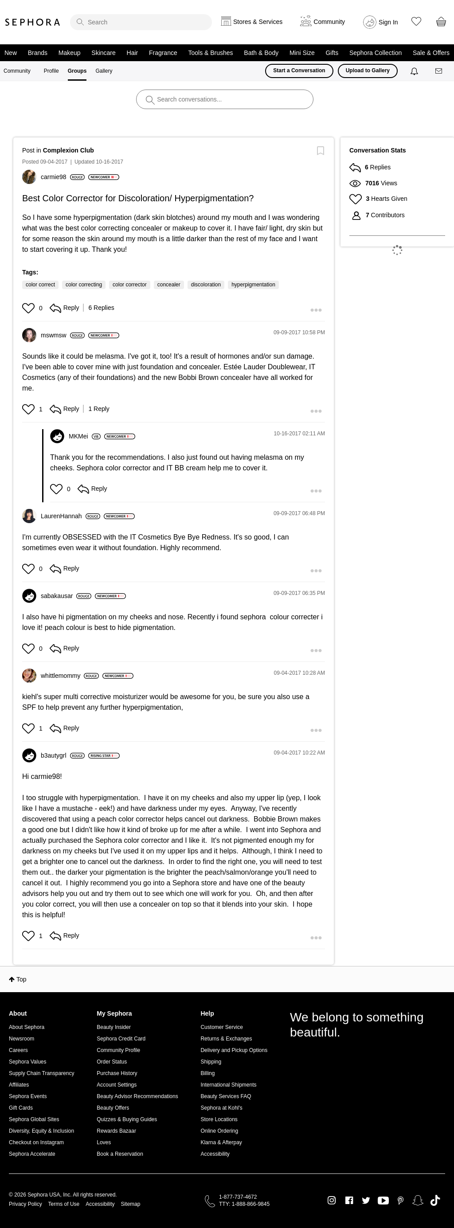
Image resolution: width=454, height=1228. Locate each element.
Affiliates (19, 1085)
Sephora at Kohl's (221, 1108)
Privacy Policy (25, 1204)
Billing (207, 1073)
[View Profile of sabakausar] (66, 596)
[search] (141, 22)
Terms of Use (64, 1204)
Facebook (349, 1200)
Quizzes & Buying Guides (127, 1119)
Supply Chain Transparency (41, 1073)
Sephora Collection (375, 52)
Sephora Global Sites (34, 1119)
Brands (37, 52)
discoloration (206, 285)
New (10, 52)
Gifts (331, 52)
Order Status (112, 1062)
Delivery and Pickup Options (233, 1050)
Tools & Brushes (210, 52)
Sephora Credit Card (121, 1039)
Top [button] (21, 979)
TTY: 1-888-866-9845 (244, 1204)
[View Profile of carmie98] (63, 177)
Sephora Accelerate (32, 1154)
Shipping (210, 1062)
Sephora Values (28, 1062)
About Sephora (26, 1027)
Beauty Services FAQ (225, 1096)
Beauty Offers (113, 1108)
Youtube (383, 1201)
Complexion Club (68, 150)
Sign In (388, 22)
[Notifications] (415, 71)
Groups (77, 71)
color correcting (84, 285)
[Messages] (439, 71)
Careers (18, 1050)
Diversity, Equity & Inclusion (41, 1131)
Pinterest (400, 1200)
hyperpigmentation (253, 285)
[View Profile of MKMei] (85, 436)
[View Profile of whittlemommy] (70, 676)
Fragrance (163, 52)
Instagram (331, 1200)
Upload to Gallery (368, 70)
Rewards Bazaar (116, 1131)
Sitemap (130, 1204)
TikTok (435, 1200)
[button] (29, 308)
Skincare (103, 52)
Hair (132, 52)
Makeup (70, 52)
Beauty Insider (114, 1027)
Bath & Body (261, 52)
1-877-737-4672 (238, 1197)
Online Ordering (219, 1131)
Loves (104, 1142)
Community (17, 71)
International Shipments (228, 1085)
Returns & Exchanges (226, 1039)
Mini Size (302, 52)
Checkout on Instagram (36, 1142)
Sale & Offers (431, 52)
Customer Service (221, 1027)
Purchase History (117, 1073)
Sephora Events (28, 1096)
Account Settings (117, 1085)
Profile (51, 71)
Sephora (32, 22)
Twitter (366, 1200)
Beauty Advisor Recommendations (137, 1096)
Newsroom (21, 1039)
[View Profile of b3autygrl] (63, 755)
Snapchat (417, 1200)
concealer (168, 285)
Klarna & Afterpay (221, 1142)
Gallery (103, 71)
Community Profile (118, 1050)
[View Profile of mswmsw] (63, 335)
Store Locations (218, 1119)
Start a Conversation (299, 70)
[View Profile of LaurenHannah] (70, 516)
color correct (40, 285)
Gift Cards (21, 1108)
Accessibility (214, 1154)
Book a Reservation (120, 1154)
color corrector (130, 285)
